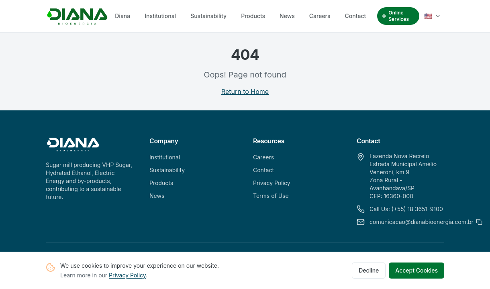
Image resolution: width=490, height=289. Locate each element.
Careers (320, 15)
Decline (369, 270)
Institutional (160, 15)
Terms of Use (271, 195)
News (287, 15)
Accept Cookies (416, 270)
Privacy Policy (127, 275)
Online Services (395, 16)
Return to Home (245, 92)
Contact (355, 15)
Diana (122, 15)
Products (253, 15)
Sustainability (208, 15)
